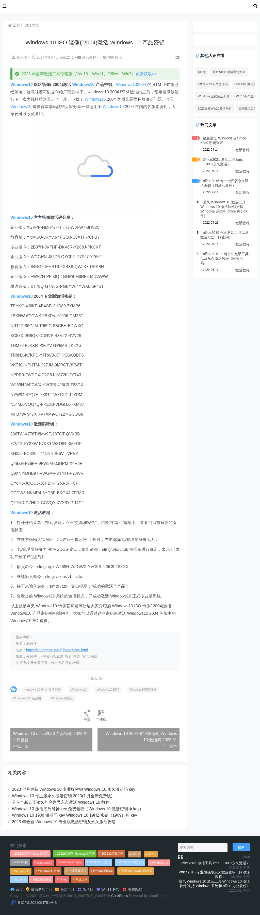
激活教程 (32, 25)
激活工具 (65, 890)
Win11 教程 (108, 890)
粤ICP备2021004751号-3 (37, 903)
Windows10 (21, 84)
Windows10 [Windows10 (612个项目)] (44, 863)
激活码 (85, 890)
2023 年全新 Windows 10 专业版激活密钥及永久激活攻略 (64, 822)
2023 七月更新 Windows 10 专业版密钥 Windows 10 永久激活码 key (73, 789)
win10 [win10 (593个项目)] (136, 854)
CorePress (119, 896)
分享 (87, 715)
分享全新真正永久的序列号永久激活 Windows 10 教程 (60, 802)
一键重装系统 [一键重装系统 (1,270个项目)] (77, 871)
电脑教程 (132, 890)
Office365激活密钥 (246, 84)
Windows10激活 (62, 698)
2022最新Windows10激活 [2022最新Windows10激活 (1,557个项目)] (31, 853)
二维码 (101, 715)
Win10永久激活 (246, 96)
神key (202, 72)
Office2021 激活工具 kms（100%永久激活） (215, 863)
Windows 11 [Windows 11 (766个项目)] (160, 863)
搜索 (241, 847)
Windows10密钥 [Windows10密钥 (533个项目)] (71, 862)
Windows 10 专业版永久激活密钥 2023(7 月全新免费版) (62, 796)
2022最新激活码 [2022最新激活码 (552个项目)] (113, 853)
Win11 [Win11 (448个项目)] (152, 854)
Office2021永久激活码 (213, 84)
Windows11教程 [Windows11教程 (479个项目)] (49, 871)
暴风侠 (20, 57)
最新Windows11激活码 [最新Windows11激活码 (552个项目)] (136, 871)
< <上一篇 (21, 746)
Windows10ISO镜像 (142, 689)
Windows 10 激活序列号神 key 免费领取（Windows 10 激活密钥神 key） (77, 809)
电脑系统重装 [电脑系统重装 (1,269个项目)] (42, 879)
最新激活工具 (38, 890)
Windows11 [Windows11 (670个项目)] (22, 871)
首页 (16, 890)
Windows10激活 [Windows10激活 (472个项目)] (100, 862)
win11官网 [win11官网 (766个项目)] (21, 862)
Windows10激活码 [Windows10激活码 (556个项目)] (131, 862)
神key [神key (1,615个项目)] (63, 879)
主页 (14, 25)
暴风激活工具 (247, 108)
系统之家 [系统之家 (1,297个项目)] (81, 879)
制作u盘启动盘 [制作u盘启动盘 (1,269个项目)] (103, 871)
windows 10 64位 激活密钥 (42, 689)
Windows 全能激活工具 (213, 96)
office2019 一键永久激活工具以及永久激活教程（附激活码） (224, 258)
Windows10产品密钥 (27, 698)
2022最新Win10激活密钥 (215, 108)
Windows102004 (131, 84)
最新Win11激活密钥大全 (228, 72)
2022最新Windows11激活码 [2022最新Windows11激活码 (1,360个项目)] (76, 853)
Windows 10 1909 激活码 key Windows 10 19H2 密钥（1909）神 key (74, 815)
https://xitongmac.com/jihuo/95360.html (57, 650)
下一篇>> (169, 746)
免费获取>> (146, 74)
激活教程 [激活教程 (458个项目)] (20, 879)
